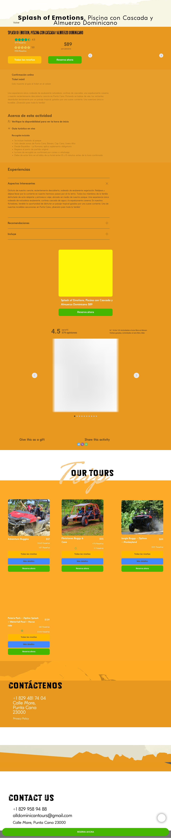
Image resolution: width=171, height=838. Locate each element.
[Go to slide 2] (77, 416)
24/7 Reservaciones (129, 4)
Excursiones (41, 4)
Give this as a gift (32, 439)
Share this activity (97, 439)
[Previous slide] (34, 375)
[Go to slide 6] (86, 416)
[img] (29, 517)
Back (15, 527)
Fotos (71, 4)
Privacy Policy (21, 718)
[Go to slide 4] (81, 416)
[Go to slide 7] (89, 416)
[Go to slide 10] (96, 416)
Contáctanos (100, 4)
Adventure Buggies (18, 539)
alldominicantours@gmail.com (42, 815)
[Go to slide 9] (93, 416)
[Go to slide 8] (91, 416)
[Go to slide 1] (74, 416)
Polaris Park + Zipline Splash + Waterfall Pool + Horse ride (23, 622)
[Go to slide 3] (79, 416)
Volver (16, 22)
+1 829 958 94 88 (30, 809)
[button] (86, 312)
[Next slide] (136, 375)
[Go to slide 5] (84, 416)
